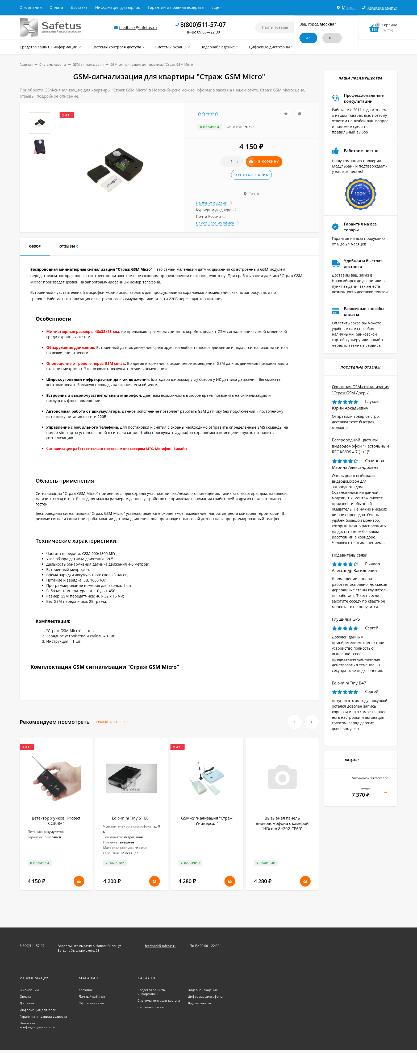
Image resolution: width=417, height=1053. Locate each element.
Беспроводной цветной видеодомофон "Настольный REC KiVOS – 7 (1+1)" (360, 445)
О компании (30, 7)
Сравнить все (112, 722)
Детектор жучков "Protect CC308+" (56, 820)
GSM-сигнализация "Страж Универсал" (206, 820)
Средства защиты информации (151, 992)
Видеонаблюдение (203, 990)
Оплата (56, 7)
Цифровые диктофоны (205, 996)
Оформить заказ (92, 1003)
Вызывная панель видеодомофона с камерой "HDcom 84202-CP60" (282, 823)
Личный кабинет (92, 996)
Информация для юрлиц (117, 7)
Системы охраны (52, 64)
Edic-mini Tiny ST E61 (131, 818)
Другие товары (199, 1003)
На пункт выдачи (211, 203)
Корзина (85, 990)
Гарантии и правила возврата (176, 7)
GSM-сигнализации (88, 64)
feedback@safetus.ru (138, 27)
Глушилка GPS (346, 619)
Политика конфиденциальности (37, 1025)
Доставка (79, 7)
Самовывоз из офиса (215, 222)
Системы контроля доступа (158, 1000)
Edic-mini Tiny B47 (349, 683)
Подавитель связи (350, 555)
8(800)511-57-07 (203, 24)
